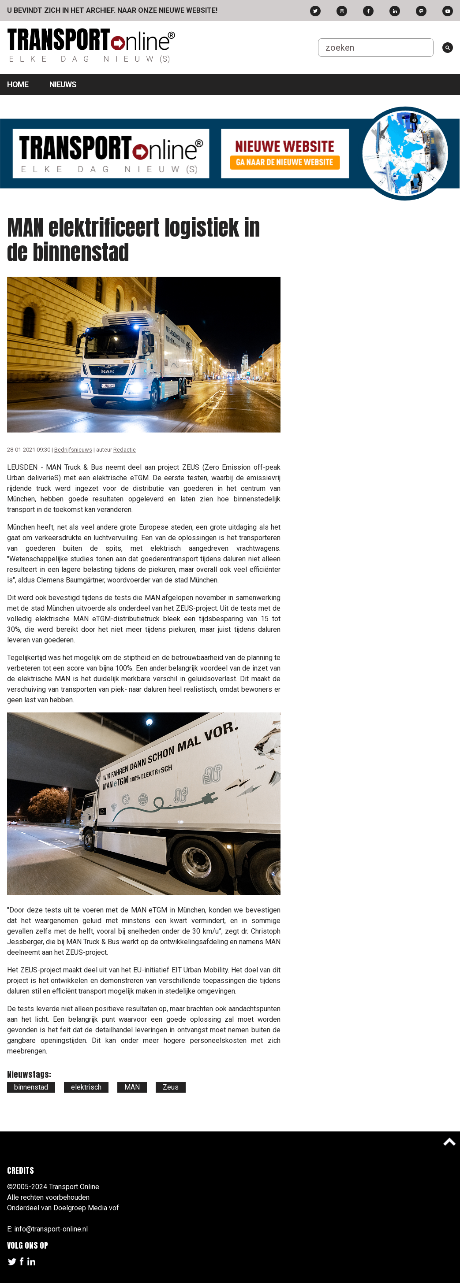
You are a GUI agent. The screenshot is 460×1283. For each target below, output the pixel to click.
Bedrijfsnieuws (73, 449)
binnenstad (31, 1087)
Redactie (124, 449)
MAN (132, 1087)
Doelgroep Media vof (86, 1208)
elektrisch (86, 1087)
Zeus (171, 1087)
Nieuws (62, 84)
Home (17, 84)
